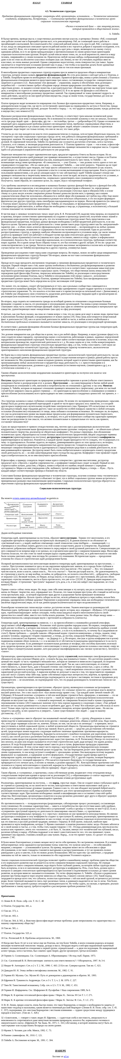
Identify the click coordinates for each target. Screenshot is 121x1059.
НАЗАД (36, 3)
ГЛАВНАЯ (66, 3)
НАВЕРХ (60, 1050)
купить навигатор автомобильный (29, 498)
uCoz (66, 1056)
